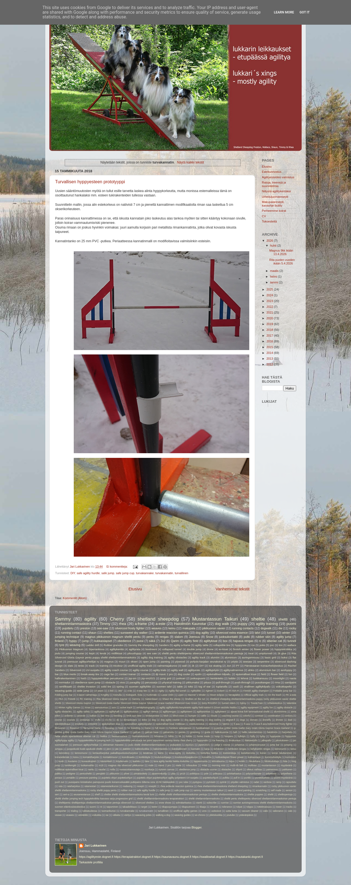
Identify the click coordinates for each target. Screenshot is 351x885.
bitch (165, 715)
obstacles (226, 769)
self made (276, 790)
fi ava (237, 724)
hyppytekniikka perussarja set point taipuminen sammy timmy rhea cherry (153, 740)
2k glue (282, 653)
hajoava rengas (243, 640)
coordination (273, 715)
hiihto (171, 736)
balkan (93, 715)
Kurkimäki (151, 695)
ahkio (251, 670)
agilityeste (99, 711)
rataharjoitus (73, 786)
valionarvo (278, 811)
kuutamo (72, 761)
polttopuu (218, 773)
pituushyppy (135, 653)
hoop (217, 736)
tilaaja (203, 806)
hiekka (103, 736)
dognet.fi (230, 719)
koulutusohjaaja (162, 757)
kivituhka (191, 753)
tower (279, 806)
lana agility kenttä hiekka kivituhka (171, 761)
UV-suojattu (93, 670)
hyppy (73, 640)
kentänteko (216, 678)
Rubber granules (113, 645)
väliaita (116, 815)
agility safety (83, 711)
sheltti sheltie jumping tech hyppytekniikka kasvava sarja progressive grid (93, 798)
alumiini (215, 657)
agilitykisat (210, 640)
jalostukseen (282, 740)
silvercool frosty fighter (130, 628)
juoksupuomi (197, 678)
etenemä (213, 724)
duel (290, 719)
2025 (270, 289)
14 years (98, 690)
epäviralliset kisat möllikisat (170, 724)
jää (116, 749)
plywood (180, 661)
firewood (74, 728)
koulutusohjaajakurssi (186, 757)
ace (114, 707)
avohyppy (286, 670)
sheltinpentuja (285, 794)
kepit (92, 653)
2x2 (163, 640)
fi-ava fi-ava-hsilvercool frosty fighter (273, 724)
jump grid (165, 678)
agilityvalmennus (233, 670)
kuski (61, 761)
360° (120, 690)
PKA (61, 699)
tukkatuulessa (90, 811)
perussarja (151, 682)
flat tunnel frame (92, 728)
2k (193, 665)
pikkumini (114, 773)
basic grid (270, 657)
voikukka (96, 815)
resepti (140, 786)
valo (290, 811)
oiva (122, 682)
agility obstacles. (63, 711)
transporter (60, 811)
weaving (75, 645)
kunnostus (290, 757)
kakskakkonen (179, 749)
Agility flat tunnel (177, 690)
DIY (72, 573)
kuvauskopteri (88, 761)
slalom (178, 636)
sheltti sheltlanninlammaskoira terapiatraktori (160, 798)
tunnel (271, 632)
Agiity (161, 690)
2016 (270, 341)
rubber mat (126, 790)
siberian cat (274, 640)
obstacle (110, 682)
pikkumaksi (192, 682)
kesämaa (148, 753)
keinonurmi (280, 749)
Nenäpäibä (234, 695)
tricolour (118, 665)
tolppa (250, 806)
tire (281, 645)
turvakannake (145, 573)
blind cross (178, 715)
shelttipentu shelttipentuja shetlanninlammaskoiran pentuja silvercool (94, 802)
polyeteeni (271, 773)
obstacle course (208, 769)
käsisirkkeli (106, 761)
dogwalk (266, 628)
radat (256, 782)
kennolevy (64, 753)
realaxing (127, 786)
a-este (160, 624)
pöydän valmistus (240, 782)
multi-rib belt (236, 765)
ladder (232, 678)
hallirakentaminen (65, 678)
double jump (194, 649)
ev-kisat (223, 649)
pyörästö (211, 782)
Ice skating (215, 665)
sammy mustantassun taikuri (208, 790)
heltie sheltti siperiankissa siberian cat (75, 736)
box (225, 640)
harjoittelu (287, 732)
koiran (263, 753)
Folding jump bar (63, 695)
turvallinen (181, 573)
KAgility (105, 695)
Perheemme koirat (274, 210)
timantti (214, 806)
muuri (122, 661)
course (58, 719)
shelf (97, 794)
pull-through (223, 682)
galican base (151, 732)
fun (290, 674)
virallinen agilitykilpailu (257, 686)
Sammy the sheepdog (141, 645)
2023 (270, 301)
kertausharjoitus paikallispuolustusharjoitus (115, 753)
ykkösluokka (216, 815)
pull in (237, 777)
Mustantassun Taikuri (215, 619)
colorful (247, 715)
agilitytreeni (186, 711)
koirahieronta (248, 753)
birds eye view (133, 715)
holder (189, 736)
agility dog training (152, 657)
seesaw (247, 661)
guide (207, 732)
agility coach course (116, 670)
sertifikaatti (65, 686)
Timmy (105, 624)
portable (70, 777)
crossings (85, 719)
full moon (160, 728)
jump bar (274, 744)
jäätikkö (127, 749)
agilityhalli (114, 711)
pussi (140, 640)
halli (235, 732)
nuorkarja (149, 769)
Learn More (284, 12)
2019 (270, 324)
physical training (172, 682)
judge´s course (222, 744)
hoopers (229, 736)
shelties (108, 632)
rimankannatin (259, 786)
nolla (112, 769)
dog (154, 719)
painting (165, 661)
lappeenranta (200, 761)
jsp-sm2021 (148, 678)
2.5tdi (111, 690)
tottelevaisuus (264, 806)
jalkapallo (266, 740)
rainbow (267, 782)
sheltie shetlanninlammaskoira (227, 794)
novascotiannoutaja (130, 769)
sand (230, 790)
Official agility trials (254, 695)
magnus (109, 661)
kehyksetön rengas (260, 749)
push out (59, 782)
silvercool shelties (144, 802)
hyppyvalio (202, 740)
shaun (92, 632)
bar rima (105, 715)
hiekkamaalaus (120, 736)
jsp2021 (189, 744)
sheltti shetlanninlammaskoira (204, 798)
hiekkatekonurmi (140, 736)
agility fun (268, 707)
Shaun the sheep (171, 699)
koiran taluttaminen (282, 753)
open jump (149, 661)
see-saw (102, 628)
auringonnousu (250, 657)
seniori (288, 790)
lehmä (244, 678)
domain (253, 719)
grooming (195, 732)
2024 (270, 295)
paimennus (272, 769)
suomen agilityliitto (140, 686)
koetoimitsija (229, 753)
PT (237, 665)
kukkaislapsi (254, 757)
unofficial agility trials (140, 665)
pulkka (225, 777)
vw (107, 815)
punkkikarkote (262, 777)
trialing (74, 811)
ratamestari (90, 786)
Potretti (71, 699)
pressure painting (88, 777)
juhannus (240, 744)
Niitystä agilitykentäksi (276, 191)
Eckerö (221, 690)
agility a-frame (182, 645)
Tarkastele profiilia (91, 862)
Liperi (181, 695)
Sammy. (136, 699)
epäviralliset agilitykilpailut (138, 724)
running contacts (243, 628)
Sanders (164, 645)
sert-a (66, 794)
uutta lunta (231, 811)
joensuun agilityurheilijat (85, 744)
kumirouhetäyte (273, 757)
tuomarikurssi (108, 811)
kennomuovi (81, 753)
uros (204, 811)
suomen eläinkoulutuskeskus (70, 806)
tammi (274, 282)
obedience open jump (88, 682)
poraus (58, 777)
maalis (274, 270)
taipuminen (112, 806)
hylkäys (242, 736)
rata (60, 786)
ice (253, 645)
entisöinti (92, 724)
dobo (144, 719)
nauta (293, 678)
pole (206, 773)
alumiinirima (280, 711)
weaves (156, 628)
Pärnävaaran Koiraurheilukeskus (263, 665)
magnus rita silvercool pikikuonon (126, 765)
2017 (270, 335)
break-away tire (90, 674)
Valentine (291, 703)
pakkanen (287, 769)
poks (262, 645)
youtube (231, 815)
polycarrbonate (253, 773)
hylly (252, 736)
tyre (61, 645)
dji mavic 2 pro (164, 674)
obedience (124, 640)
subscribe (211, 802)
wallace (291, 645)
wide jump (83, 690)
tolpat (239, 806)
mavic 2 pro (164, 765)
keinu (172, 628)
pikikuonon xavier (213, 628)
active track (126, 707)
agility (90, 619)
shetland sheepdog (158, 619)
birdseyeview (152, 715)
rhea (122, 624)
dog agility (202, 632)
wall (184, 665)
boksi (284, 657)
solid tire (106, 686)
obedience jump (187, 769)
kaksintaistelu (160, 749)
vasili (236, 686)
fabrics (225, 724)
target (144, 806)
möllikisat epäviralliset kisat (69, 769)
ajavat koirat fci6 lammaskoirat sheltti (250, 711)
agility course (140, 670)
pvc (272, 645)
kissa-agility (175, 753)
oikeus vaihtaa (254, 769)
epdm (198, 674)
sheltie (258, 619)
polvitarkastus (234, 773)
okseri (134, 661)
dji (118, 719)
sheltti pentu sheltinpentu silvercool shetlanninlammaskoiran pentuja (202, 653)
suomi (92, 806)
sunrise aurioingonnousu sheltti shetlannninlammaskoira (262, 802)
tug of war (205, 686)
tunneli (291, 640)
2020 (270, 318)
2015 (270, 347)
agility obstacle (285, 707)
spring (120, 686)
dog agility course (170, 719)
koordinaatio (128, 757)
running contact (71, 632)
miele (178, 765)
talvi (257, 632)
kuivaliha (206, 757)
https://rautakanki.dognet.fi (245, 856)
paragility (135, 682)
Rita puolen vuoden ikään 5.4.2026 (282, 261)
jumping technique (67, 636)
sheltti (283, 619)
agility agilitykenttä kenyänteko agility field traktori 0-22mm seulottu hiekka (198, 707)
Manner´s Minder (197, 695)
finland (59, 640)
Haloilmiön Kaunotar (190, 624)
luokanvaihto (87, 765)
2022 (270, 306)
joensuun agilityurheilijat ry (83, 661)
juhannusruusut (257, 744)
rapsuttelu (291, 782)
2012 (270, 364)
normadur (64, 682)
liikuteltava (254, 761)
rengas (164, 636)
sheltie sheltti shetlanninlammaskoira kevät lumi (129, 794)
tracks (289, 806)
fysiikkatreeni (203, 728)
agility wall (177, 670)
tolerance (227, 806)
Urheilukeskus (274, 703)
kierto (161, 753)
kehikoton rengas (237, 749)
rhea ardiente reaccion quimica (176, 786)
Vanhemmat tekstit (233, 589)
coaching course (230, 715)
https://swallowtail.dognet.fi (209, 856)
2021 (270, 312)
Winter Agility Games (69, 707)
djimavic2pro (130, 719)
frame (148, 728)
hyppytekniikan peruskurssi (108, 678)
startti (199, 802)
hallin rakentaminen (252, 732)
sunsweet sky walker (134, 632)
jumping (288, 744)
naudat (102, 769)
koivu (76, 757)
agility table (201, 645)
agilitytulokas (203, 711)
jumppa (59, 749)
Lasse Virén (167, 695)
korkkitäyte (144, 757)
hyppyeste (275, 736)
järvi (109, 749)
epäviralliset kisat (246, 674)
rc (260, 640)
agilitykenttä (117, 649)
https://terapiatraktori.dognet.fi (133, 856)
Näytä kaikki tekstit (190, 162)
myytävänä (286, 765)
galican (136, 732)
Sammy (63, 619)
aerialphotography (145, 707)
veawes (70, 815)
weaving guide (63, 690)
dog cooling (215, 719)
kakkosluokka (142, 749)
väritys (127, 815)
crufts (97, 719)
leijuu (231, 761)
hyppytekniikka (283, 649)
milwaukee (191, 765)
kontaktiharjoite (91, 757)
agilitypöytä (212, 670)
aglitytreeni (220, 711)
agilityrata (134, 649)
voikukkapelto (284, 686)
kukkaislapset (103, 640)
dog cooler (184, 674)
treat (250, 653)
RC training (86, 699)
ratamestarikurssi (109, 786)
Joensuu (194, 636)
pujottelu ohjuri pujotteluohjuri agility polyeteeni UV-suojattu (168, 777)
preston (85, 628)
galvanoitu (168, 732)
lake (147, 761)
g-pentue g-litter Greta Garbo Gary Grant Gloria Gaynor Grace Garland (252, 728)
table (180, 686)
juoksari (181, 678)
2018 (270, 329)
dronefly (266, 719)
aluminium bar (267, 670)
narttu (91, 769)
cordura (289, 715)
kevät (103, 653)
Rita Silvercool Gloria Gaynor (112, 699)
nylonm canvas (166, 769)
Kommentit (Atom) (75, 598)
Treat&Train (257, 703)
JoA (229, 665)
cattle (203, 715)
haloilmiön (272, 732)
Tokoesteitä (269, 221)
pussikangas (262, 682)
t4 (101, 806)
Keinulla (117, 695)
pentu (150, 636)
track (92, 665)
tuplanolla (222, 686)
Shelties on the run (195, 699)
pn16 (182, 773)
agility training (267, 624)
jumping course (75, 653)
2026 (270, 240)
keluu (293, 749)
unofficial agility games (185, 811)
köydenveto (122, 761)
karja (207, 749)
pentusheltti (86, 773)
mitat (204, 765)
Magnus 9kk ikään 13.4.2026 (281, 252)
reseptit (152, 786)
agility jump (283, 636)
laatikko (136, 761)
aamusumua (101, 707)
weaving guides (182, 815)
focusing (109, 728)
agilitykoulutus (131, 711)
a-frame (141, 624)
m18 (101, 765)
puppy (242, 624)
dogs (242, 719)
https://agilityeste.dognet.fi (96, 856)
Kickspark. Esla (134, 695)
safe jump (107, 573)
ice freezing (218, 740)
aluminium (231, 657)
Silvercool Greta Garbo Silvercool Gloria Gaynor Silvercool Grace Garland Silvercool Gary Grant (146, 703)
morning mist (218, 765)
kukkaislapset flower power (230, 757)
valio (265, 811)
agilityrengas (169, 711)
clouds (213, 715)
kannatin (195, 749)
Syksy (243, 703)
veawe (58, 815)
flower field (277, 674)
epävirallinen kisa (111, 724)
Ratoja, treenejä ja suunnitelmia (274, 184)
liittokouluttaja (272, 761)
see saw (152, 653)
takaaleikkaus (130, 806)
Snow (209, 636)
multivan (252, 765)
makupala (188, 628)
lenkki (242, 761)
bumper (192, 715)
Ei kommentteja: (117, 566)
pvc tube (183, 782)
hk (180, 736)
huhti (273, 245)
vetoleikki (83, 815)
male (151, 765)
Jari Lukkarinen (95, 845)
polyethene (286, 773)
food (120, 728)
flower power (261, 649)
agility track (198, 657)
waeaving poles (143, 815)
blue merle (70, 674)
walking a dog (163, 815)
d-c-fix (108, 719)
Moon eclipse (217, 695)
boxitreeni (151, 649)
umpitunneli (266, 653)
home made (203, 736)
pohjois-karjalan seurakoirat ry (208, 661)
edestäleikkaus (62, 724)
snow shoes (164, 802)
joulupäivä (175, 744)
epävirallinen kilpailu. (218, 674)
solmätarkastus (184, 802)
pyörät (223, 782)
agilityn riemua (150, 711)
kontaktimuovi (110, 757)
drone (210, 649)
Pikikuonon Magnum (71, 649)
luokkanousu (260, 678)
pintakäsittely (140, 773)
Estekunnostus (271, 171)
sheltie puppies (255, 794)
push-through (242, 682)
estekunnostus (197, 724)
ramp (278, 782)
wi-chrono (200, 815)
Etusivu (135, 589)
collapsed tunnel (172, 649)
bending (118, 715)
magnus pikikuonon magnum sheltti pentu (113, 636)
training (104, 665)
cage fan (109, 674)
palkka (58, 773)
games (182, 732)
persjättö (100, 773)
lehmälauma (218, 761)
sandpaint (290, 682)
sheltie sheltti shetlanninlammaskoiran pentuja (182, 794)
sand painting (244, 790)
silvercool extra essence (232, 632)
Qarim (175, 640)
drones (279, 719)
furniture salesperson (180, 728)
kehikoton (219, 749)
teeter (155, 806)
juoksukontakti (228, 636)
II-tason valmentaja (87, 695)
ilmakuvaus (234, 740)
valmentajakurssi (167, 665)
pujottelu (67, 628)
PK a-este (291, 695)
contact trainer (127, 674)
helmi (274, 276)
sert (57, 794)
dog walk (222, 624)
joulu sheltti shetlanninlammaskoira (146, 744)
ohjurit (239, 769)
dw (280, 628)
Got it (304, 12)
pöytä (234, 661)
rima (277, 682)
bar (57, 674)
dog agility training (194, 719)
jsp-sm (133, 678)
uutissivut (216, 811)
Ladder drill (92, 645)
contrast (259, 715)
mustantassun (269, 765)
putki (247, 636)
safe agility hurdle (88, 573)
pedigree (70, 773)
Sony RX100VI (209, 703)
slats (70, 665)
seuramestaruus (81, 794)
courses (71, 719)
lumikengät (70, 765)
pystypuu (197, 782)
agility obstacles (177, 657)
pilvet (126, 773)
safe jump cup (125, 573)
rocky (292, 628)
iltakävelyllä (251, 740)
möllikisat (116, 653)
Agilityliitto (196, 690)
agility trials (159, 670)
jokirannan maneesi (113, 744)
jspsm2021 (204, 744)
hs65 (83, 678)
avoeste (81, 715)
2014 (270, 352)
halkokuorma (221, 732)
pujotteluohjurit (210, 777)
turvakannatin (164, 573)
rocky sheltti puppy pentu (103, 790)
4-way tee (142, 690)
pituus (207, 682)
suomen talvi (164, 686)
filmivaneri (60, 728)
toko (190, 686)
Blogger (196, 827)
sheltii (271, 794)
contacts (146, 674)
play (173, 773)
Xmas (87, 707)
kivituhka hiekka (209, 753)
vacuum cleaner (250, 811)
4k (152, 690)
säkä (152, 640)
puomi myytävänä (283, 777)
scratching (261, 790)
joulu (58, 653)
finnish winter (241, 649)
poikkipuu (195, 773)
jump (85, 640)
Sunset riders (229, 703)
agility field (191, 640)
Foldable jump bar (282, 690)
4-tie (130, 690)
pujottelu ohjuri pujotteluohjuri (116, 777)
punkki (247, 777)
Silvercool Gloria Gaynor (78, 703)
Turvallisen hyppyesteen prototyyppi (90, 181)
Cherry (117, 619)
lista (285, 761)
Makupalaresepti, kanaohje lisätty (273, 203)
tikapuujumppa (169, 806)
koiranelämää (62, 757)
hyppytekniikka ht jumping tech (94, 740)
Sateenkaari (151, 699)
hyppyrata (241, 645)
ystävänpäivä (246, 815)
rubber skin (263, 636)
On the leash (274, 695)
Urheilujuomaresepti (275, 196)
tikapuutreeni (188, 806)
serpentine (263, 661)
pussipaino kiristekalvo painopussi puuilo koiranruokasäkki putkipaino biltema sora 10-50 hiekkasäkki (121, 782)
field (263, 674)
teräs (81, 665)
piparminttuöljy (159, 773)
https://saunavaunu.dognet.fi (172, 856)
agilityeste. (194, 670)
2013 (270, 358)
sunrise (225, 802)
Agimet (209, 690)
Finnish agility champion (256, 690)
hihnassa (159, 736)
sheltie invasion (86, 686)
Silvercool (75, 670)
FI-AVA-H (234, 690)
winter (286, 632)
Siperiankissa (96, 649)
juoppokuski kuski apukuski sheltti (84, 749)
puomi (291, 624)
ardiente (68, 715)
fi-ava (247, 724)
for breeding (134, 728)
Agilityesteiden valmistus (278, 177)
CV (264, 216)
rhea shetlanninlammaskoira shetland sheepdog (222, 786)
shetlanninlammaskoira (73, 624)
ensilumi (79, 724)
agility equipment (250, 707)
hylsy (262, 736)
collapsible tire (221, 645)
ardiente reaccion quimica (171, 632)
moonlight (278, 678)
